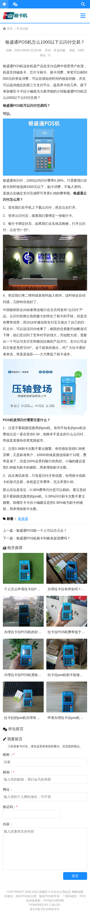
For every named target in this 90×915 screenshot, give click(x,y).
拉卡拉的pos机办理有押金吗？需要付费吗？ (37, 718)
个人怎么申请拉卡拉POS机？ (26, 589)
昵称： (8, 754)
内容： (8, 824)
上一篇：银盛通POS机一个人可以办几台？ (35, 530)
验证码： (10, 807)
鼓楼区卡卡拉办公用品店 (55, 892)
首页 (8, 28)
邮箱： (8, 772)
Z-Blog (54, 905)
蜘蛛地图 (77, 892)
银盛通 (23, 519)
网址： (8, 789)
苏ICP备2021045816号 (44, 909)
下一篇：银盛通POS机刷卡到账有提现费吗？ (37, 538)
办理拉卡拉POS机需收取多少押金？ (31, 675)
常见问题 (22, 28)
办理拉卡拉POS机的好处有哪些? (28, 632)
